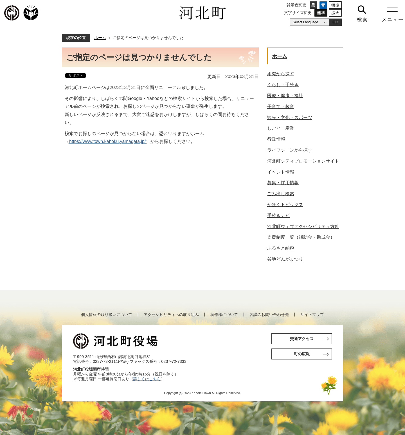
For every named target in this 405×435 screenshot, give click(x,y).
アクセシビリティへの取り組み (171, 314)
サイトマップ (312, 314)
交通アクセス (302, 338)
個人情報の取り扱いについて (106, 314)
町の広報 (302, 354)
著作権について (224, 314)
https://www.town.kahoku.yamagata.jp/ (107, 141)
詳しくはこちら (147, 379)
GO (335, 22)
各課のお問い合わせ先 (269, 314)
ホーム (100, 37)
